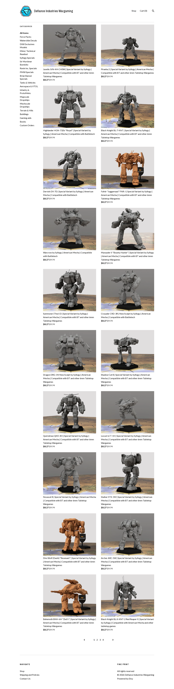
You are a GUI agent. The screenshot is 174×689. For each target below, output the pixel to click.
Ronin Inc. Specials (28, 68)
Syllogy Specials (27, 57)
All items (24, 33)
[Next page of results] (113, 639)
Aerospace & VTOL (29, 86)
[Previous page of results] (84, 639)
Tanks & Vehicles (27, 82)
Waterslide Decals (28, 40)
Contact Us (25, 678)
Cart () (143, 10)
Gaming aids (25, 118)
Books (23, 121)
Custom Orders (27, 125)
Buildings (24, 114)
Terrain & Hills (26, 110)
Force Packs (25, 36)
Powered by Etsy (125, 678)
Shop (134, 10)
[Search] (153, 11)
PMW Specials (27, 72)
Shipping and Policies (29, 674)
